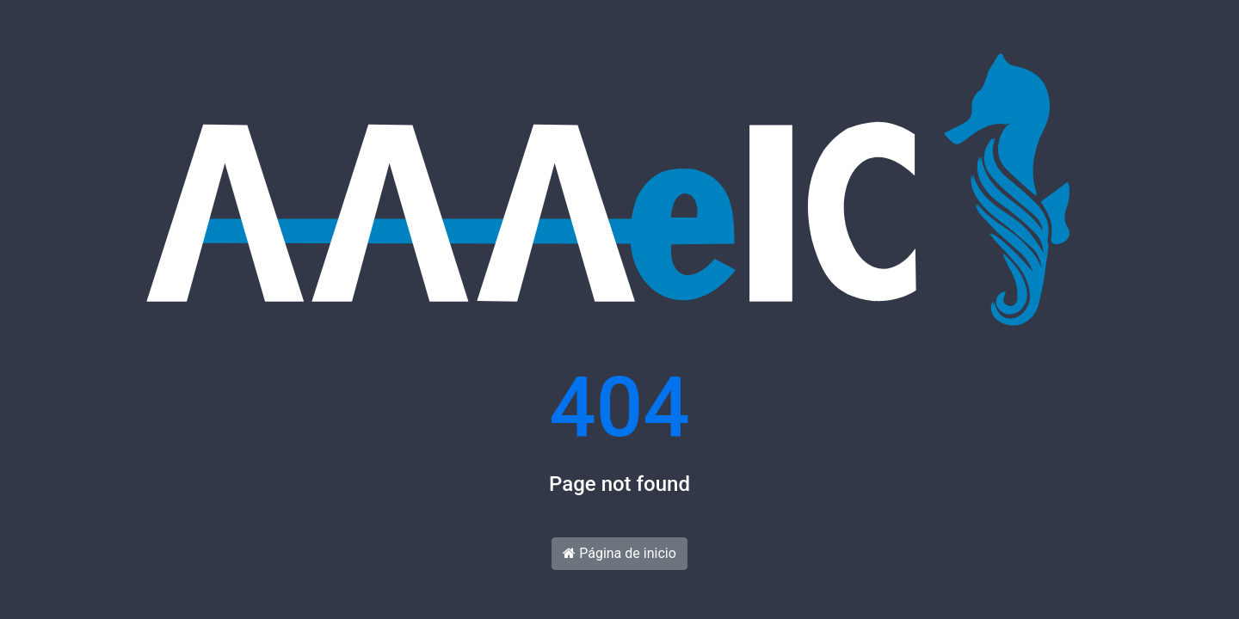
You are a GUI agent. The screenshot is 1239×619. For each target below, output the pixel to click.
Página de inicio (619, 553)
